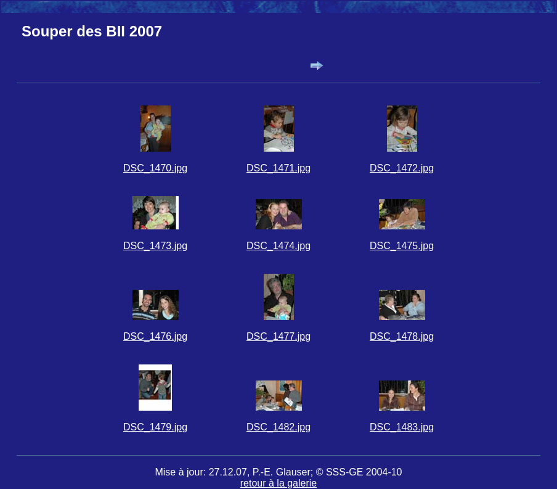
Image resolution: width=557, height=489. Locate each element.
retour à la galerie (278, 483)
